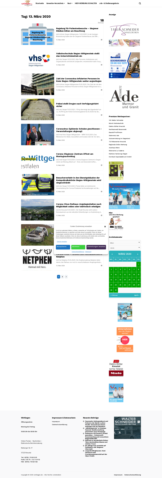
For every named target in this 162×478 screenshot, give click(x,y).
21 (134, 280)
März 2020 (124, 253)
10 (116, 275)
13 (129, 275)
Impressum (88, 252)
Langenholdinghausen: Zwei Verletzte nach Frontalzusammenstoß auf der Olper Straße (96, 453)
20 (129, 280)
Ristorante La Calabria (116, 150)
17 (116, 280)
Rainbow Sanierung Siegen (118, 154)
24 (116, 285)
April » (136, 295)
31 (115, 290)
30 (111, 290)
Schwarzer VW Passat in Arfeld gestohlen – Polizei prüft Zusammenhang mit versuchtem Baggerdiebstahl (96, 436)
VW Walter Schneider (116, 120)
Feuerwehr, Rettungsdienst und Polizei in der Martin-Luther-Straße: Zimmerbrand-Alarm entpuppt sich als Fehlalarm (96, 423)
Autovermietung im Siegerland (119, 138)
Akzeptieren (61, 247)
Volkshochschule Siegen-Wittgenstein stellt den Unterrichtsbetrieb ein (77, 54)
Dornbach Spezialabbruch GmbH (120, 157)
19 (125, 280)
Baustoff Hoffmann (115, 132)
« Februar (114, 295)
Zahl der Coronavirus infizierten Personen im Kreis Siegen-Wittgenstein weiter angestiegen (78, 79)
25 (120, 285)
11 (120, 275)
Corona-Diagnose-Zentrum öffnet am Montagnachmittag (74, 155)
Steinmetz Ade (114, 135)
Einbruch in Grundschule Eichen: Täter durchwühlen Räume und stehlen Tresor (96, 442)
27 (129, 285)
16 (111, 280)
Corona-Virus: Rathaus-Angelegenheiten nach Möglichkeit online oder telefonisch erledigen (78, 205)
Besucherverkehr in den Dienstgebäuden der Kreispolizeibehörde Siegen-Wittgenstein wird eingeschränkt (78, 180)
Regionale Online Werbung (118, 144)
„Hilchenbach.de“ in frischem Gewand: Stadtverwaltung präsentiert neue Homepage (95, 430)
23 (111, 285)
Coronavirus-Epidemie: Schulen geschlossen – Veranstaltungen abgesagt (79, 130)
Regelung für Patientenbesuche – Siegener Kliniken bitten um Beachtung (77, 29)
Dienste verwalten (62, 242)
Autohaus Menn (114, 147)
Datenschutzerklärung (78, 252)
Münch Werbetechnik (116, 123)
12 (125, 275)
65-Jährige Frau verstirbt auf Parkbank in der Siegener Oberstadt (95, 447)
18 (120, 280)
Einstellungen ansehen (96, 247)
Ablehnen (75, 247)
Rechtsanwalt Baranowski (117, 129)
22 (138, 280)
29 (138, 285)
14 (134, 275)
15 (138, 275)
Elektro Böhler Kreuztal (117, 126)
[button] (105, 227)
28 (134, 285)
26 (125, 285)
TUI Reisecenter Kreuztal (117, 141)
